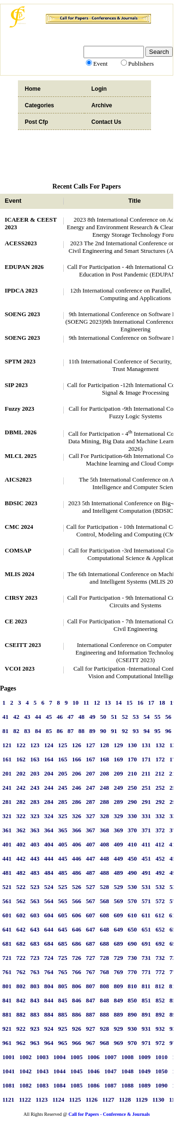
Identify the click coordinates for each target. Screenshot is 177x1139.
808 (105, 986)
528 (105, 886)
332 (160, 816)
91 (114, 730)
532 (160, 886)
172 (160, 759)
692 (160, 943)
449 (118, 858)
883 (35, 1014)
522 (21, 886)
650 (132, 929)
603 (35, 915)
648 (105, 929)
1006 (93, 1057)
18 (162, 702)
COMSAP (18, 550)
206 (77, 773)
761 (7, 971)
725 (62, 957)
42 (16, 716)
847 (90, 1000)
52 (125, 716)
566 (77, 901)
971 (146, 1042)
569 (118, 901)
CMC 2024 (19, 526)
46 (60, 716)
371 (146, 830)
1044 (59, 1071)
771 (146, 971)
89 (92, 730)
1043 (42, 1071)
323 (35, 816)
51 (114, 716)
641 (7, 929)
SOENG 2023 (22, 314)
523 (35, 886)
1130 (158, 1099)
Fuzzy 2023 (19, 408)
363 (35, 830)
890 (132, 1014)
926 (77, 1028)
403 (35, 844)
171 (146, 759)
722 (21, 957)
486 (77, 872)
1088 (127, 1085)
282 (21, 801)
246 (77, 787)
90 (103, 730)
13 (108, 702)
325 (62, 816)
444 (49, 858)
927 (90, 1028)
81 (5, 730)
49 (92, 716)
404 (49, 844)
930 (132, 1028)
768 (105, 971)
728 (105, 957)
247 (90, 787)
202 (21, 773)
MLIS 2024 (19, 574)
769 (118, 971)
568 (105, 901)
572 (160, 901)
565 (62, 901)
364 (49, 830)
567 (90, 901)
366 (77, 830)
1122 (25, 1099)
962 (21, 1042)
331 (146, 816)
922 (21, 1028)
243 (35, 787)
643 (35, 929)
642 (21, 929)
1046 (93, 1071)
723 (35, 957)
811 (146, 986)
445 (62, 858)
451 (146, 858)
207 (90, 773)
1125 (75, 1099)
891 (146, 1014)
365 (62, 830)
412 (160, 844)
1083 (42, 1085)
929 (118, 1028)
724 (49, 957)
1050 (161, 1071)
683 (35, 943)
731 (146, 957)
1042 (25, 1071)
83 (27, 730)
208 (105, 773)
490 (132, 872)
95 (157, 730)
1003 (42, 1057)
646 (77, 929)
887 (90, 1014)
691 (146, 943)
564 (49, 901)
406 (77, 844)
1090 (161, 1085)
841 (7, 1000)
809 (118, 986)
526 (77, 886)
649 (118, 929)
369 (118, 830)
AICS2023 (18, 479)
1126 (91, 1099)
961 (7, 1042)
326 (77, 816)
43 (27, 716)
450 (132, 858)
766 (77, 971)
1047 (110, 1071)
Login (99, 89)
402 (21, 844)
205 (62, 773)
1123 (42, 1099)
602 (21, 915)
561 (7, 901)
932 (160, 1028)
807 (90, 986)
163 (35, 759)
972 (160, 1042)
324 (49, 816)
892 (160, 1014)
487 (90, 872)
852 (160, 1000)
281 (7, 801)
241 (7, 787)
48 (81, 716)
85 (49, 730)
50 (103, 716)
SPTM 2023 (20, 361)
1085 (76, 1085)
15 (129, 702)
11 (86, 702)
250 (132, 787)
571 (146, 901)
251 (146, 787)
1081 (8, 1085)
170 (132, 759)
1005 (76, 1057)
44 (38, 716)
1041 (8, 1071)
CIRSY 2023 (21, 597)
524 (49, 886)
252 (160, 787)
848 (105, 1000)
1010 (161, 1057)
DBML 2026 (21, 432)
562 (21, 901)
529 (118, 886)
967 (90, 1042)
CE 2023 (16, 621)
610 (132, 915)
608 (105, 915)
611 (146, 915)
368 (105, 830)
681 (7, 943)
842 (21, 1000)
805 (62, 986)
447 (90, 858)
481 (7, 872)
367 (90, 830)
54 (146, 716)
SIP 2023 (16, 384)
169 (118, 759)
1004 (59, 1057)
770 (132, 971)
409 (118, 844)
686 (77, 943)
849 (118, 1000)
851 (146, 1000)
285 (62, 801)
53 (136, 716)
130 (132, 745)
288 (105, 801)
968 (105, 1042)
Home (33, 89)
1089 (144, 1085)
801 (7, 986)
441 (7, 858)
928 (105, 1028)
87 (70, 730)
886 (77, 1014)
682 (21, 943)
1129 (141, 1099)
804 (49, 986)
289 (118, 801)
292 (160, 801)
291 (146, 801)
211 (146, 773)
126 (77, 745)
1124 (58, 1099)
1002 (25, 1057)
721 (7, 957)
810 (132, 986)
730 (132, 957)
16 (140, 702)
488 (105, 872)
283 (35, 801)
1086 (93, 1085)
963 (35, 1042)
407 (90, 844)
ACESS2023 (21, 243)
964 (49, 1042)
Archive (102, 105)
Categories (39, 105)
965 (62, 1042)
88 (81, 730)
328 (105, 816)
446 (77, 858)
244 (49, 787)
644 (49, 929)
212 (160, 773)
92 (125, 730)
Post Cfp (36, 122)
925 (62, 1028)
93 (136, 730)
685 (62, 943)
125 (62, 745)
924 (49, 1028)
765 (62, 971)
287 (90, 801)
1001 (8, 1057)
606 (77, 915)
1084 (59, 1085)
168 (105, 759)
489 (118, 872)
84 (38, 730)
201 (7, 773)
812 (160, 986)
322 (21, 816)
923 (35, 1028)
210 (132, 773)
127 (90, 745)
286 (77, 801)
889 (118, 1014)
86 (60, 730)
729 (118, 957)
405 (62, 844)
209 (118, 773)
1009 (144, 1057)
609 (118, 915)
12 (97, 702)
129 (118, 745)
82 (16, 730)
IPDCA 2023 (21, 290)
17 (151, 702)
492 (160, 872)
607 (90, 915)
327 (90, 816)
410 (132, 844)
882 (21, 1014)
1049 (144, 1071)
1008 (127, 1057)
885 (62, 1014)
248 (105, 787)
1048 (127, 1071)
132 (160, 745)
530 (132, 886)
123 (35, 745)
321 (7, 816)
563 (35, 901)
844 (49, 1000)
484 (49, 872)
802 (21, 986)
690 (132, 943)
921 (7, 1028)
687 (90, 943)
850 (132, 1000)
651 (146, 929)
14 (119, 702)
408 (105, 844)
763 (35, 971)
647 (90, 929)
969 (118, 1042)
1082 (25, 1085)
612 (160, 915)
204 (49, 773)
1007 (110, 1057)
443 (35, 858)
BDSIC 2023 (21, 503)
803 (35, 986)
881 (7, 1014)
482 (21, 872)
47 (70, 716)
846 (77, 1000)
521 (7, 886)
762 (21, 971)
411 (146, 844)
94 (146, 730)
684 (49, 943)
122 (21, 745)
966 (77, 1042)
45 (49, 716)
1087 (110, 1085)
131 (146, 745)
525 (62, 886)
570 (132, 901)
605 (62, 915)
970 (132, 1042)
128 (105, 745)
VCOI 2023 (19, 668)
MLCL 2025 (21, 455)
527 (90, 886)
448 (105, 858)
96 (168, 730)
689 (118, 943)
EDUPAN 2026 (24, 266)
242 (21, 787)
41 (5, 716)
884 (49, 1014)
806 (77, 986)
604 (49, 915)
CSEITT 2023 (23, 644)
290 (132, 801)
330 (132, 816)
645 (62, 929)
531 (146, 886)
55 (157, 716)
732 (160, 957)
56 (168, 716)
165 (62, 759)
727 (90, 957)
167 (90, 759)
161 (7, 759)
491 (146, 872)
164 (49, 759)
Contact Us (106, 122)
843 (35, 1000)
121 (7, 745)
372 (160, 830)
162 (21, 759)
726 (77, 957)
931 (146, 1028)
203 (35, 773)
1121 (8, 1099)
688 (105, 943)
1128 (125, 1099)
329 (118, 816)
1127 (108, 1099)
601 (7, 915)
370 (132, 830)
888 (105, 1014)
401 (7, 844)
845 (62, 1000)
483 (35, 872)
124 (49, 745)
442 (21, 858)
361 (7, 830)
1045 (76, 1071)
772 (160, 971)
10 (76, 702)
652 (160, 929)
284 (49, 801)
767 (90, 971)
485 (62, 872)
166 (77, 759)
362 (21, 830)
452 (160, 858)
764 (49, 971)
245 (62, 787)
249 (118, 787)
